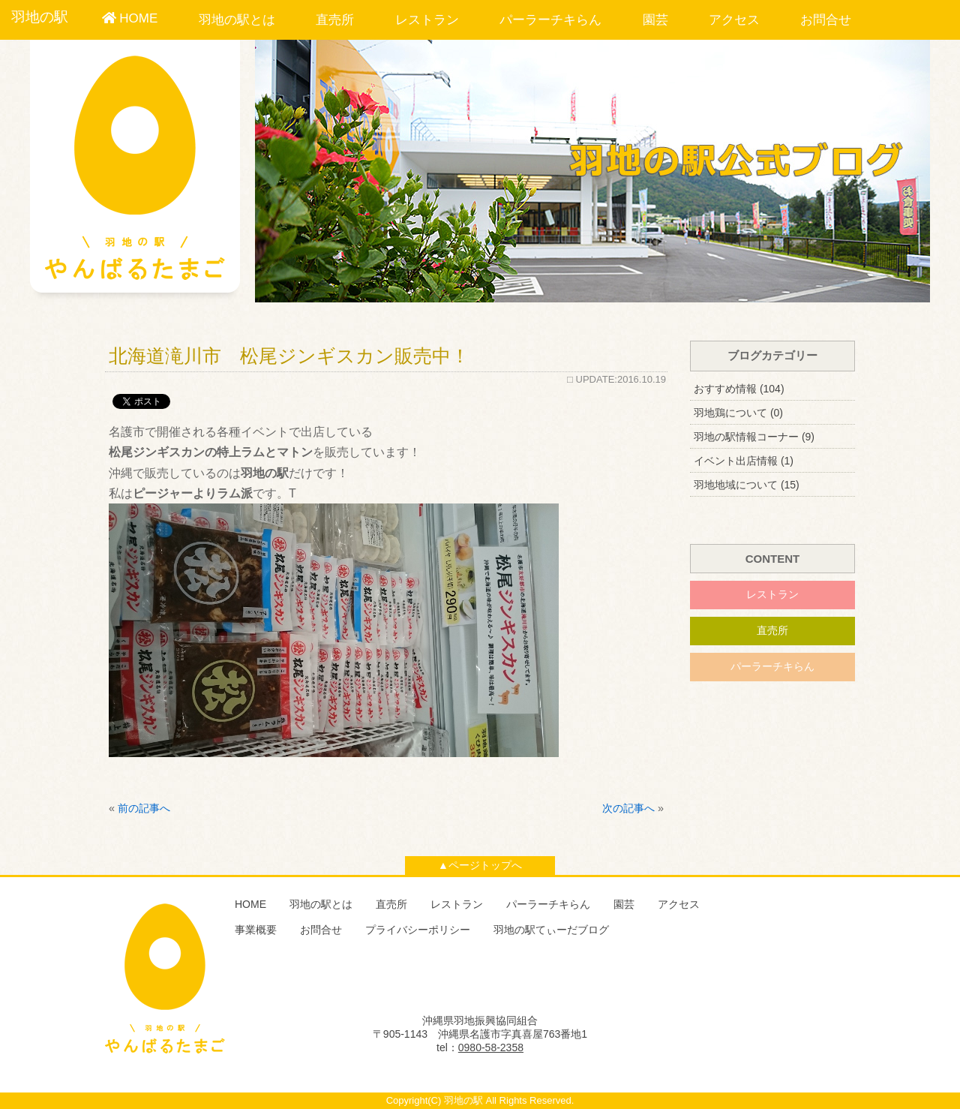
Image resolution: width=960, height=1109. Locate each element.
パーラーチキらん (551, 20)
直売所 (335, 20)
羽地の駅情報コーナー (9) (754, 437)
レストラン (427, 20)
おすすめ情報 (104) (739, 389)
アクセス (734, 20)
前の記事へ (144, 808)
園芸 (655, 20)
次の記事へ (628, 808)
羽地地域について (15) (747, 485)
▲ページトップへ (480, 865)
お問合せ (825, 20)
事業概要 (256, 930)
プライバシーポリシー (417, 930)
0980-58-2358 (491, 1047)
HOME (130, 18)
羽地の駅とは (237, 20)
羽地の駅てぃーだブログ (551, 930)
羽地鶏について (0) (738, 413)
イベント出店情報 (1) (744, 461)
